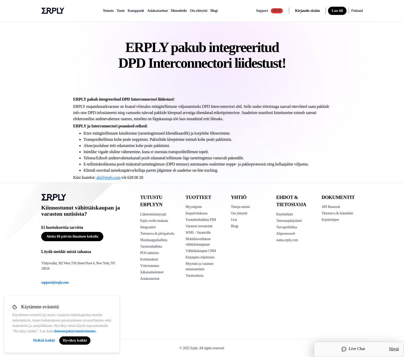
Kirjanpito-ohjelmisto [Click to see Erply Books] (200, 257)
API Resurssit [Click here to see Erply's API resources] (331, 207)
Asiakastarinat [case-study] (157, 11)
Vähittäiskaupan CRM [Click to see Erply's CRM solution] (201, 251)
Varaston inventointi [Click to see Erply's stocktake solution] (199, 226)
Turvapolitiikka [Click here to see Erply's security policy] (286, 227)
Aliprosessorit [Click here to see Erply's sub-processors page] (285, 234)
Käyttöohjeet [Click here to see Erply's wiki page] (330, 220)
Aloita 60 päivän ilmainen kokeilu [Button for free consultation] (72, 236)
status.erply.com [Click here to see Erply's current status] (287, 240)
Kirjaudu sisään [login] (307, 11)
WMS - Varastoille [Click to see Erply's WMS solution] (198, 232)
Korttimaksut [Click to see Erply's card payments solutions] (149, 259)
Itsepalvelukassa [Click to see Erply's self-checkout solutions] (196, 213)
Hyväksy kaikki (75, 340)
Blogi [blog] (213, 11)
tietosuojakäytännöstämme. (75, 331)
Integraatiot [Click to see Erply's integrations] (148, 227)
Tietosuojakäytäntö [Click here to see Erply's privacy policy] (289, 221)
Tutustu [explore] (108, 11)
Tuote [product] (121, 11)
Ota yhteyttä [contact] (198, 11)
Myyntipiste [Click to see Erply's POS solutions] (194, 207)
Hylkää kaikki (44, 340)
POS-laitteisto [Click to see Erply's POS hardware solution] (149, 253)
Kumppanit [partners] (136, 11)
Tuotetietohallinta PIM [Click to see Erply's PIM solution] (201, 220)
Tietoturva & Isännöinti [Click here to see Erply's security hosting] (337, 213)
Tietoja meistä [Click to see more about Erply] (240, 207)
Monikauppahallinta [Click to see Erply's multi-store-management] (153, 240)
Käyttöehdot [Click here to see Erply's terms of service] (284, 214)
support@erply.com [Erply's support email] (55, 282)
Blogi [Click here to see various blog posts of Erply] (234, 226)
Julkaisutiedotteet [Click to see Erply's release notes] (151, 272)
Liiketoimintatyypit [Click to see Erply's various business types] (153, 214)
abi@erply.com (108, 177)
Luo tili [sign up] (337, 11)
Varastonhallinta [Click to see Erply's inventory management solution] (151, 246)
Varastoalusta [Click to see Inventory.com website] (194, 275)
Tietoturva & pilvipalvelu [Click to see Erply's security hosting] (157, 234)
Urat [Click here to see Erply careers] (234, 220)
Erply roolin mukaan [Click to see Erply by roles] (154, 221)
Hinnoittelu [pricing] (179, 11)
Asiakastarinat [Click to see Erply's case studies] (149, 279)
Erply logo (52, 11)
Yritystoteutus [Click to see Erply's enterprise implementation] (149, 266)
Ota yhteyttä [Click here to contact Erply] (239, 213)
